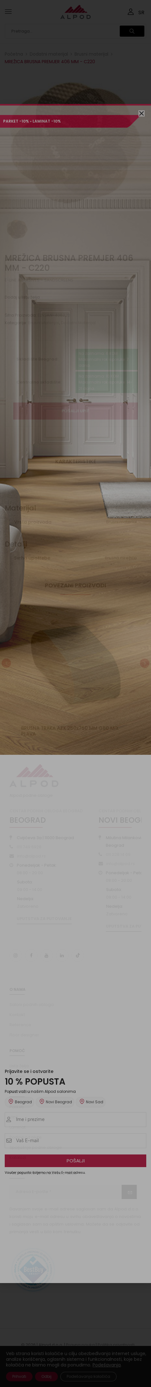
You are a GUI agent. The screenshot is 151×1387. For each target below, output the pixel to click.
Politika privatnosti (116, 1345)
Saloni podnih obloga (31, 1005)
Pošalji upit (75, 411)
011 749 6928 (29, 847)
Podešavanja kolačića (88, 1376)
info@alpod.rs (31, 856)
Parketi (16, 1107)
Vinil (13, 1117)
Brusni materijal (91, 54)
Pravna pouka (80, 1345)
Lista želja (19, 1066)
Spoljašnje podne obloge (35, 1147)
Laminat (17, 1127)
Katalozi (17, 1157)
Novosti (17, 1076)
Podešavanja (107, 1365)
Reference (20, 1025)
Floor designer (24, 1035)
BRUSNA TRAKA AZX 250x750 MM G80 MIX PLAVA (70, 731)
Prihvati (19, 1376)
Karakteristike (75, 461)
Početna (14, 54)
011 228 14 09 (118, 854)
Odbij (46, 1376)
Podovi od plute (25, 1137)
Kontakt (17, 1015)
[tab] (75, 463)
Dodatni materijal (49, 54)
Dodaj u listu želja (22, 297)
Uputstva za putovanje (44, 919)
